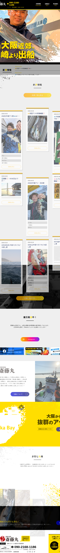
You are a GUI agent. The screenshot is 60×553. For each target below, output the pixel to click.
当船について (12, 394)
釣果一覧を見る (37, 96)
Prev (2, 36)
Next (58, 36)
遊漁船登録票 (16, 551)
